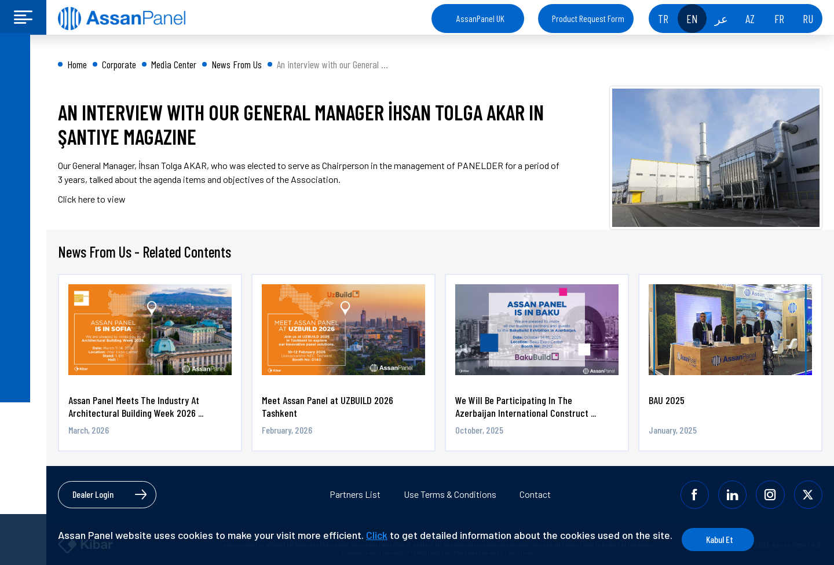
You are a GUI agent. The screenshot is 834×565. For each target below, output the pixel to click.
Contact (535, 494)
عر (721, 18)
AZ (750, 18)
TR (663, 18)
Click (376, 535)
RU (808, 18)
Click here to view (92, 198)
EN (692, 18)
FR (779, 18)
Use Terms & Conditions (450, 494)
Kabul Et (730, 539)
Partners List (355, 494)
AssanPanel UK (480, 18)
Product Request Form (588, 18)
